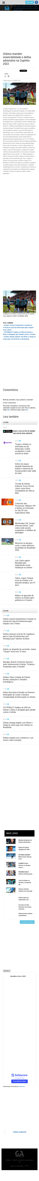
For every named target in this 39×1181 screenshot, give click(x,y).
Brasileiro (7, 971)
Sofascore (22, 1086)
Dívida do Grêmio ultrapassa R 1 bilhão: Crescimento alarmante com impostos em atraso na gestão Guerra (26, 8)
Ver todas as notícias (27, 922)
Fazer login (30, 2)
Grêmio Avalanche (19, 1132)
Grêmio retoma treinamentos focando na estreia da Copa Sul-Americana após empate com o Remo (18, 327)
